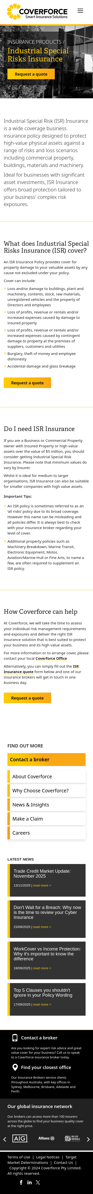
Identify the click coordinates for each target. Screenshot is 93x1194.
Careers (21, 832)
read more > (42, 885)
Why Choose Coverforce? (40, 790)
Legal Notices (48, 1156)
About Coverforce (32, 776)
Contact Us (63, 1162)
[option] (20, 1139)
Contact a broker (29, 759)
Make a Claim (27, 818)
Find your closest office (46, 1067)
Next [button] (88, 1139)
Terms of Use (18, 1156)
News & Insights (30, 804)
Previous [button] (5, 1139)
